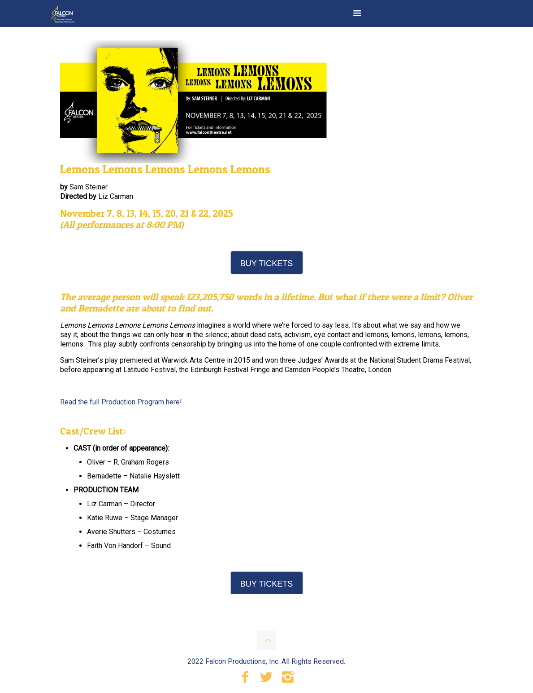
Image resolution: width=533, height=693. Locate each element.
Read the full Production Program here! (121, 402)
